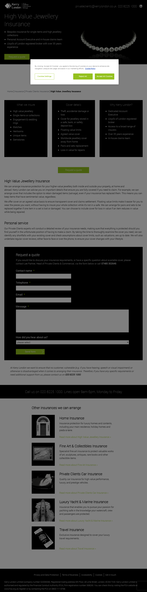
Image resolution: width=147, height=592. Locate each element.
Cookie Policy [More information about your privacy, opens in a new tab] (90, 69)
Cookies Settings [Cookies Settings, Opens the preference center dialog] (44, 76)
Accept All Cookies (104, 76)
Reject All (83, 76)
